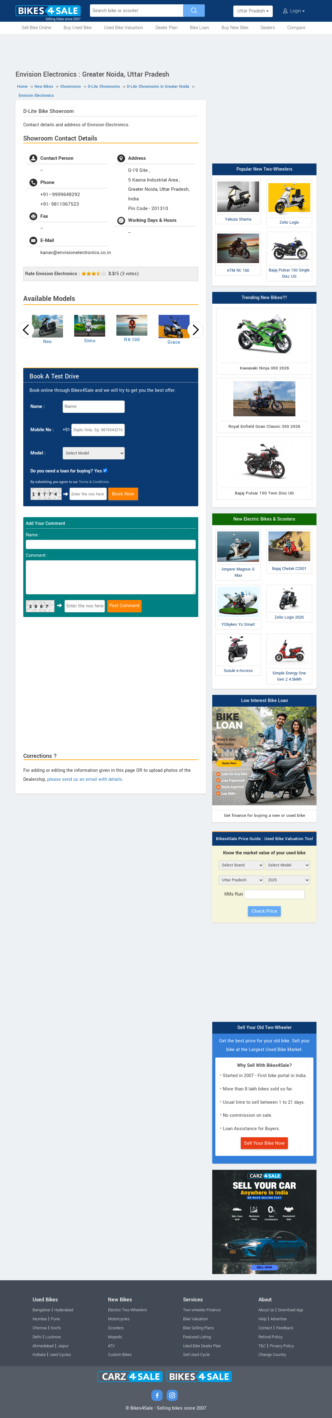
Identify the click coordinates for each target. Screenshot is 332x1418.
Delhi (37, 1337)
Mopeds (115, 1337)
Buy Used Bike (78, 28)
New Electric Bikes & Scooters (264, 519)
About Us (266, 1310)
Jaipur (63, 1346)
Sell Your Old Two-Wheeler (264, 1027)
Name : (37, 406)
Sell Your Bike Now (264, 1143)
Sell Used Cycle (196, 1355)
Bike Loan (199, 28)
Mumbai (40, 1319)
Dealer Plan (166, 28)
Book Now (123, 493)
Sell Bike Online (36, 28)
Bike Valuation (195, 1319)
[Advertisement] (166, 51)
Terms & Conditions (94, 482)
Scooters (115, 1328)
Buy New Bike (235, 28)
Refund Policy (270, 1337)
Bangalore (41, 1310)
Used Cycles (60, 1355)
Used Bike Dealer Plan (202, 1346)
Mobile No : (42, 430)
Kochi (56, 1328)
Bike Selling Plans (198, 1328)
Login (294, 11)
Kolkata (39, 1355)
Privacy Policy (282, 1346)
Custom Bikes (120, 1355)
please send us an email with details (84, 779)
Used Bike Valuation (123, 28)
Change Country (272, 1355)
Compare (296, 28)
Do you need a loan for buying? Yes (66, 471)
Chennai (40, 1328)
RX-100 (132, 340)
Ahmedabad (43, 1346)
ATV (111, 1346)
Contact (265, 1328)
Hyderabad (63, 1310)
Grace (174, 342)
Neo (47, 341)
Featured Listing (197, 1337)
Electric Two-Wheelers (127, 1310)
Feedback (284, 1328)
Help (262, 1319)
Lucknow (53, 1337)
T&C (262, 1346)
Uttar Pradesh (253, 11)
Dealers (268, 28)
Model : (38, 453)
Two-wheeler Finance (202, 1310)
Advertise (279, 1319)
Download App (290, 1310)
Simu (89, 341)
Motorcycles (118, 1319)
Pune (55, 1319)
